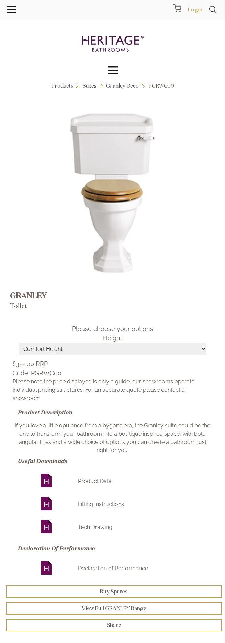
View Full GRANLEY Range (114, 608)
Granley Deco (122, 85)
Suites (90, 85)
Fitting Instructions (101, 504)
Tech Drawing (95, 527)
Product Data (95, 481)
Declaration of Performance (113, 568)
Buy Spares (114, 591)
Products (62, 85)
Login (195, 9)
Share (114, 625)
